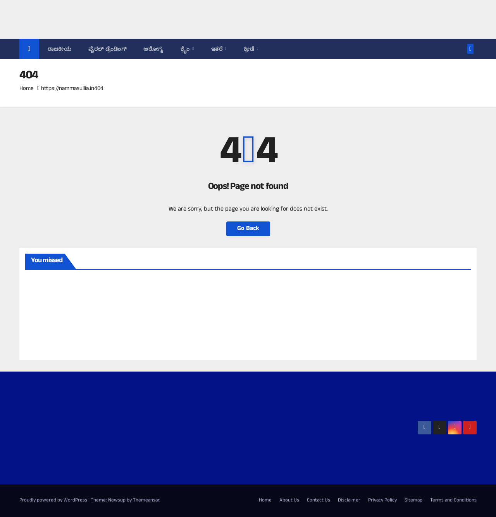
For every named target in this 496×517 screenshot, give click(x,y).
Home (26, 89)
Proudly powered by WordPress (53, 500)
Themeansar (146, 500)
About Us (289, 500)
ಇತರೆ (217, 49)
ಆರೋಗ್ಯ (153, 49)
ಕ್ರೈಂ (186, 49)
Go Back (248, 229)
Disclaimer (349, 500)
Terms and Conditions (453, 500)
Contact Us (318, 500)
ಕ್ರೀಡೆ (250, 49)
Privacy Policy (382, 500)
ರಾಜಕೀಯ (59, 49)
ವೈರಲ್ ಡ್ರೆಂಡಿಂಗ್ (107, 49)
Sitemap (413, 500)
